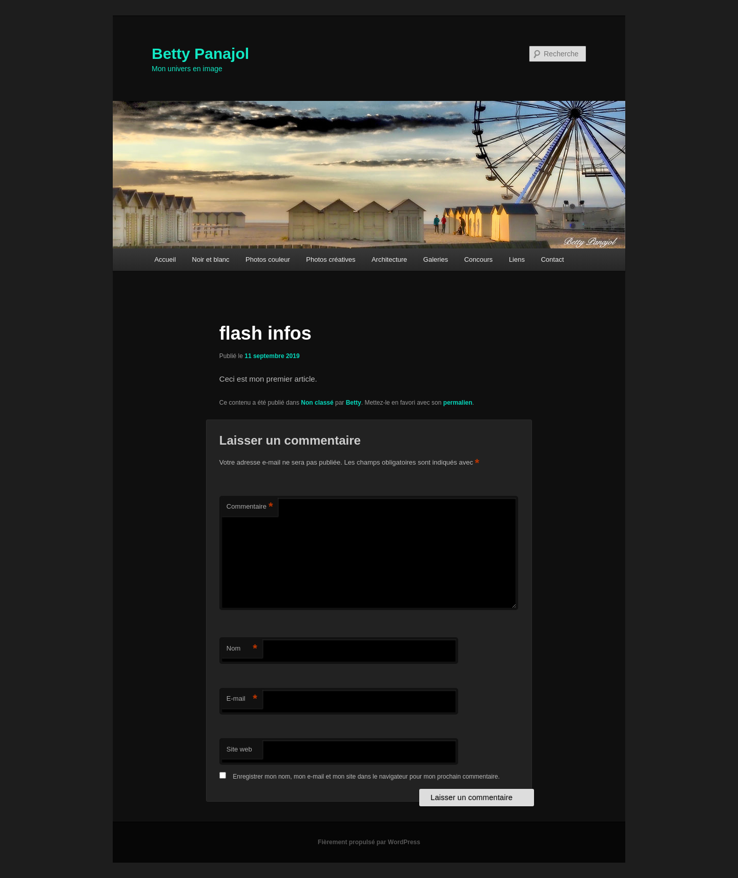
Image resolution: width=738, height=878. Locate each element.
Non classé (317, 402)
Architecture (389, 259)
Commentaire (250, 506)
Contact (552, 259)
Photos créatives (330, 259)
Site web (239, 749)
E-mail (242, 699)
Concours (478, 259)
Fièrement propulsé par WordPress (369, 842)
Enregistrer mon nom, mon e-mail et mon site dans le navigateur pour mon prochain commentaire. (366, 776)
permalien (458, 402)
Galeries (435, 259)
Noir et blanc (211, 259)
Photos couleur (267, 259)
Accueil (165, 259)
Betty (353, 402)
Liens (517, 259)
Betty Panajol (200, 53)
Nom (242, 648)
